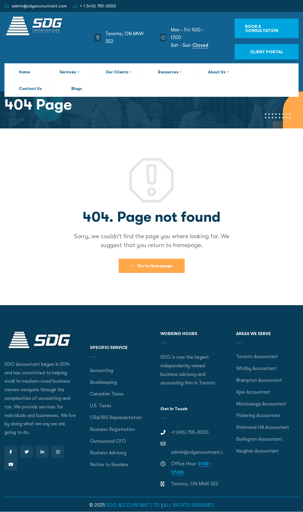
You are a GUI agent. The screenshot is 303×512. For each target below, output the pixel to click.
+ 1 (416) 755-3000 (98, 6)
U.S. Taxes (100, 405)
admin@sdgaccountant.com (39, 6)
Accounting (101, 370)
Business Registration (112, 429)
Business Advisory (108, 452)
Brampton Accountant (259, 380)
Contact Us (30, 88)
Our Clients (117, 72)
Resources (168, 72)
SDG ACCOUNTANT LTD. (133, 505)
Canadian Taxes (107, 394)
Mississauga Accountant (261, 404)
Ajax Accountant (253, 392)
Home (24, 72)
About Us (216, 72)
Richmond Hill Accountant (262, 427)
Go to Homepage (151, 265)
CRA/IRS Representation (116, 417)
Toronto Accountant (257, 356)
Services (67, 72)
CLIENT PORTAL (266, 51)
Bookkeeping (103, 382)
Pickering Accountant (258, 415)
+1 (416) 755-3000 (190, 432)
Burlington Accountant (259, 439)
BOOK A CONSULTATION (261, 28)
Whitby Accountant (256, 368)
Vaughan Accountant (257, 451)
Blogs (76, 88)
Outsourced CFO (108, 441)
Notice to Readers (109, 464)
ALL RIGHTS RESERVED (189, 505)
